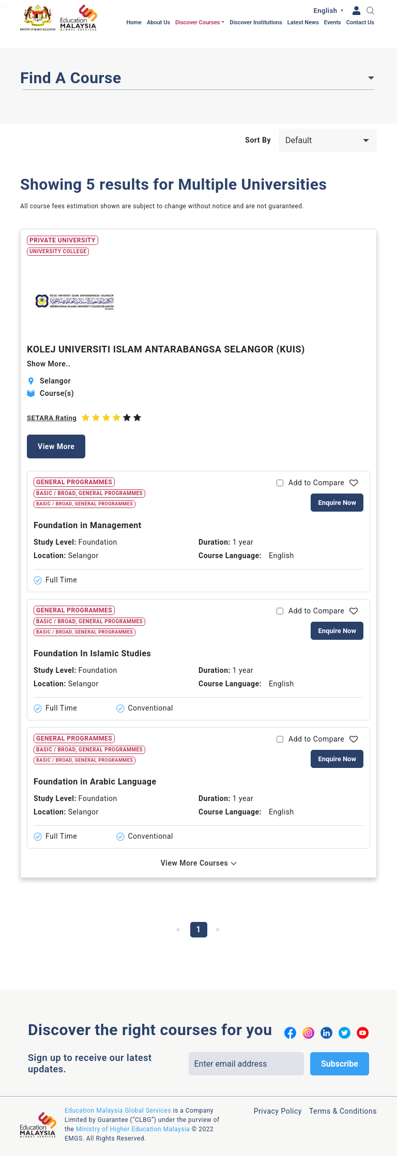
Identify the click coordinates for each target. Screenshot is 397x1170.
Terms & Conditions (343, 1111)
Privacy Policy (278, 1111)
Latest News (303, 22)
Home (134, 22)
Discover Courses (197, 22)
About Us (158, 22)
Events (332, 22)
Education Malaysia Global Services (118, 1110)
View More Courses (194, 863)
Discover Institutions (256, 22)
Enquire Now (337, 502)
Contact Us (360, 22)
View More (56, 446)
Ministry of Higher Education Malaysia (133, 1129)
